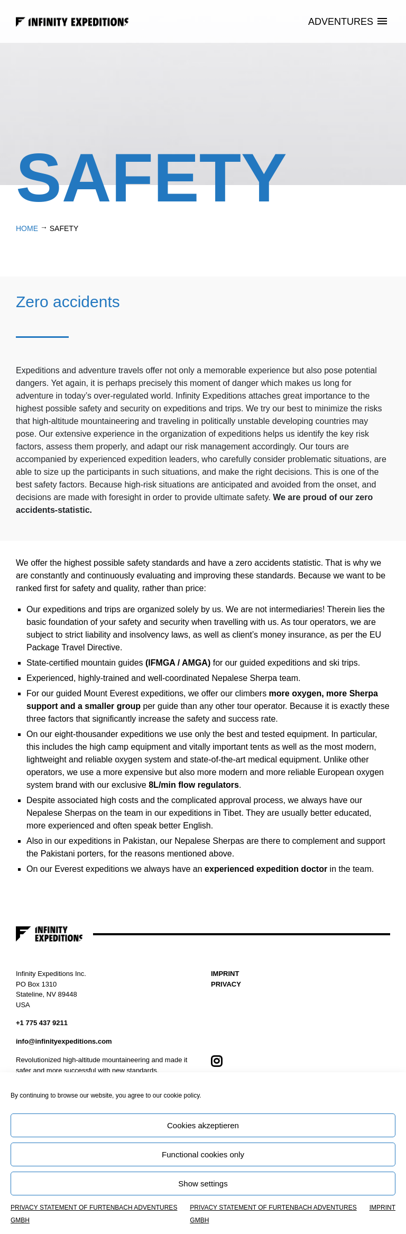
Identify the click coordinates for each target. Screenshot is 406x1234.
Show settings (202, 1183)
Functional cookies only (203, 1154)
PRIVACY (226, 984)
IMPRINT (382, 1207)
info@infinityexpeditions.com (64, 1041)
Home (27, 228)
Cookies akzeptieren (203, 1125)
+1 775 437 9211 (42, 1023)
